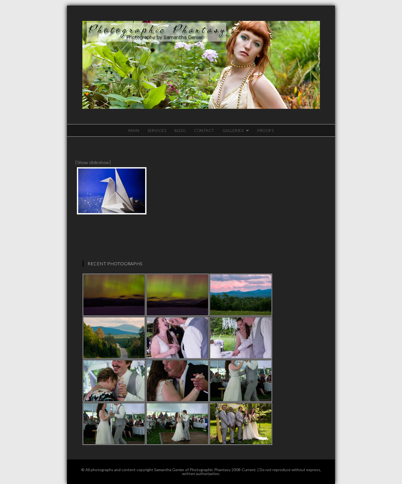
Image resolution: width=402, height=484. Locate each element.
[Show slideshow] (93, 162)
